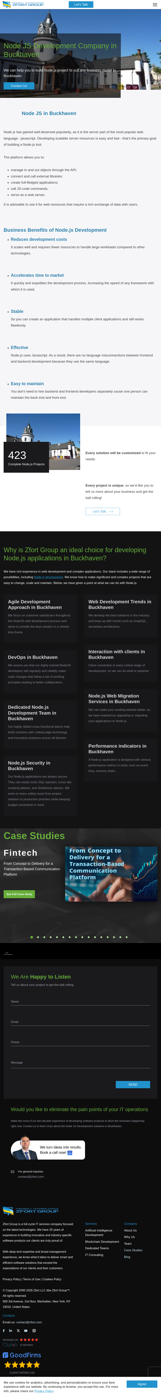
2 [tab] (38, 937)
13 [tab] (108, 937)
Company (130, 1223)
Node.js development (48, 577)
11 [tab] (95, 937)
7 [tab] (70, 937)
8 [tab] (76, 937)
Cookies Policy (52, 1279)
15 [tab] (120, 937)
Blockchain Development (102, 1241)
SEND (132, 1084)
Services (91, 1223)
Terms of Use (31, 1279)
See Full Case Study (19, 894)
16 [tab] (127, 937)
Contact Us (19, 86)
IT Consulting (94, 1255)
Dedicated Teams (97, 1248)
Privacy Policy (43, 1391)
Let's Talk (81, 4)
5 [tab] (57, 937)
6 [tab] (63, 937)
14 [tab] (114, 937)
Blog (127, 1257)
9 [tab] (82, 937)
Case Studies (133, 1250)
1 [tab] (32, 937)
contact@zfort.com (31, 1176)
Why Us (129, 1237)
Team (128, 1243)
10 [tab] (89, 937)
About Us (130, 1230)
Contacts (9, 1315)
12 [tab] (101, 937)
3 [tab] (44, 937)
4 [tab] (51, 937)
